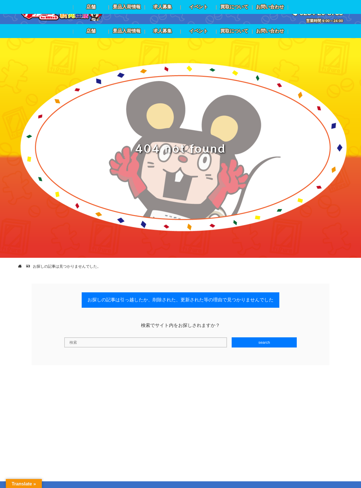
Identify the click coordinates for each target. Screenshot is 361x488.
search (264, 342)
